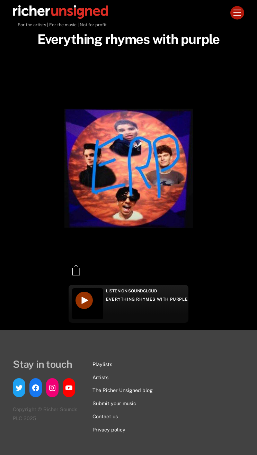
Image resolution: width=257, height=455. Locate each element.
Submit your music (114, 403)
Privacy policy (108, 430)
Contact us (105, 416)
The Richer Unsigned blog (122, 390)
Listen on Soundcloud (131, 291)
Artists (100, 377)
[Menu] (237, 13)
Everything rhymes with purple (147, 299)
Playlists (102, 364)
